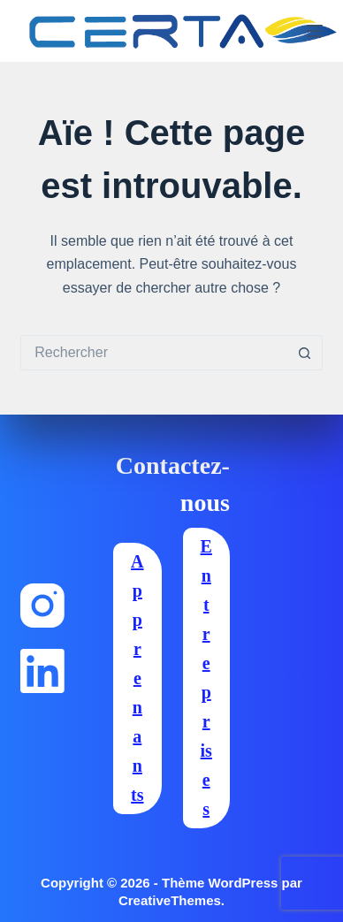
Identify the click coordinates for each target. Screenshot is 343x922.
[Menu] (315, 31)
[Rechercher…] (153, 352)
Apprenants (137, 678)
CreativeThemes (169, 900)
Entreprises (206, 678)
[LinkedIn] (42, 671)
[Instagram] (42, 605)
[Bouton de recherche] (305, 352)
